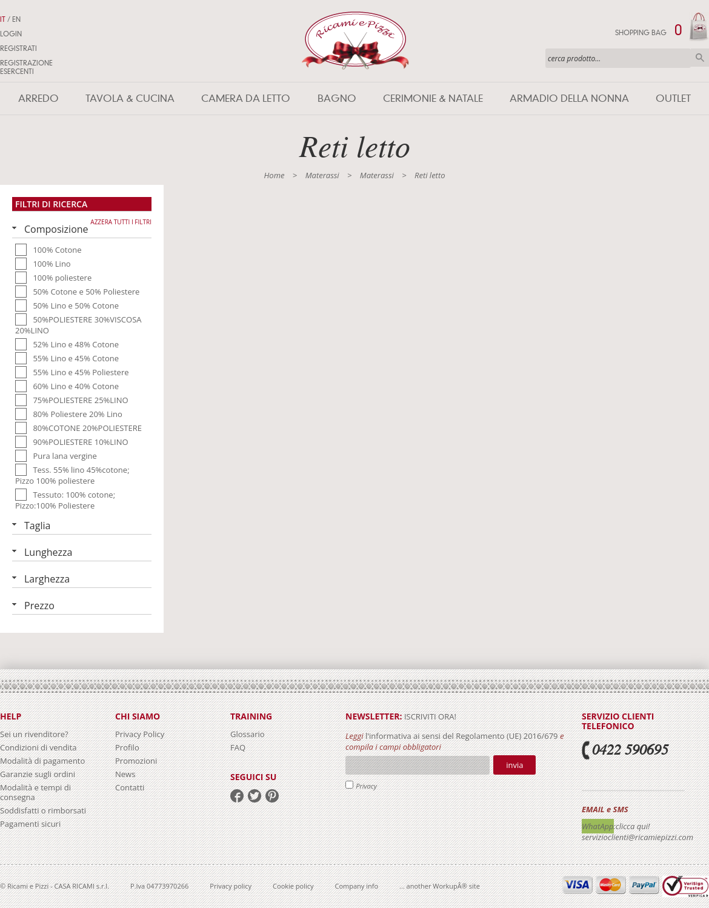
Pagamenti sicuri (30, 823)
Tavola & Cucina (130, 98)
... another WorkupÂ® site (439, 885)
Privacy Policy (139, 734)
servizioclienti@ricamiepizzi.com (637, 837)
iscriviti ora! (429, 716)
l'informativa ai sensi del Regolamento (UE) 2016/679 (461, 735)
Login (11, 34)
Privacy (366, 785)
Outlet (673, 98)
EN (16, 19)
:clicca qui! (632, 826)
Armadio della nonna (569, 98)
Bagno (337, 98)
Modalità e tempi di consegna (35, 792)
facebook (237, 796)
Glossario (247, 734)
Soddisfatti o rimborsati (43, 810)
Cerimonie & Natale (433, 98)
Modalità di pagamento (42, 760)
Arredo (38, 98)
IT (2, 19)
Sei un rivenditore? (34, 734)
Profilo (127, 747)
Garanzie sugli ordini (37, 774)
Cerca (700, 57)
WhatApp (598, 826)
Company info (357, 885)
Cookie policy (293, 885)
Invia (514, 764)
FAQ (237, 747)
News (125, 774)
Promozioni (136, 760)
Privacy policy (230, 885)
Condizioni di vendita (38, 747)
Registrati (18, 48)
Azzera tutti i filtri (120, 222)
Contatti (129, 787)
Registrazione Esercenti (26, 67)
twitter (254, 796)
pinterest (272, 796)
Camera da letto (245, 98)
